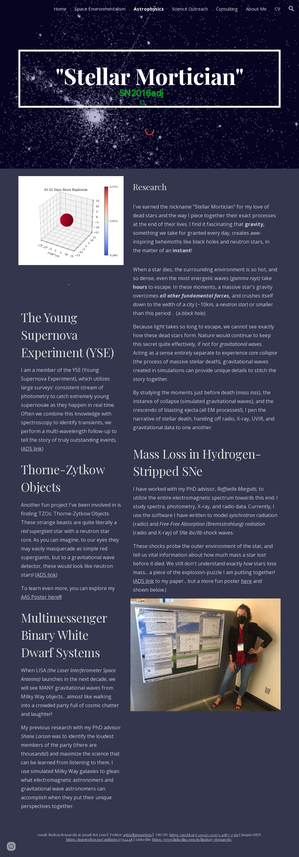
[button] (291, 8)
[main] (149, 79)
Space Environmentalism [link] (100, 9)
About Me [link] (256, 9)
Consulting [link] (227, 9)
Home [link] (60, 9)
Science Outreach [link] (190, 9)
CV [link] (277, 9)
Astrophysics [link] (149, 9)
